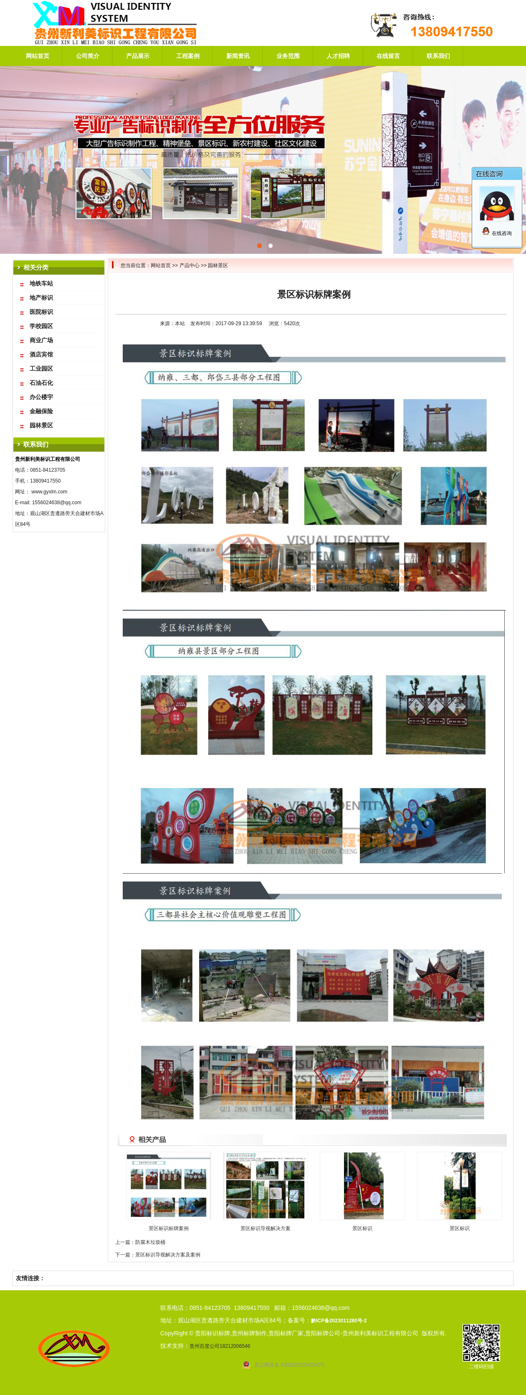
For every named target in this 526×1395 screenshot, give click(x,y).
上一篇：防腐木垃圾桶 (140, 1242)
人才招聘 (338, 56)
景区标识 (362, 1228)
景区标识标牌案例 (169, 1228)
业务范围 (288, 56)
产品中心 (190, 265)
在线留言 (388, 56)
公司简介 (87, 56)
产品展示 (137, 56)
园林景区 (218, 265)
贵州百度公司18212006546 (220, 1346)
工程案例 (188, 56)
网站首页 (37, 56)
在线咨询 (496, 233)
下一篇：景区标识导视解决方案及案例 (157, 1255)
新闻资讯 (238, 56)
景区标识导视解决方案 (265, 1228)
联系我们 (438, 56)
